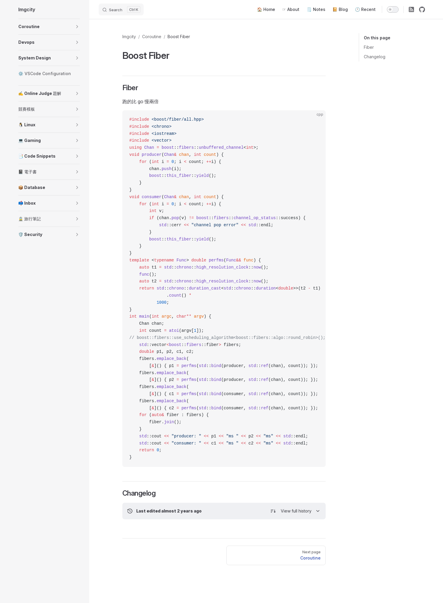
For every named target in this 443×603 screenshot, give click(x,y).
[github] (422, 9)
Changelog (374, 56)
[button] (77, 26)
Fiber (369, 47)
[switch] (393, 9)
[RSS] (411, 9)
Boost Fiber (179, 36)
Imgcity (129, 36)
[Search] (121, 9)
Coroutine (151, 36)
